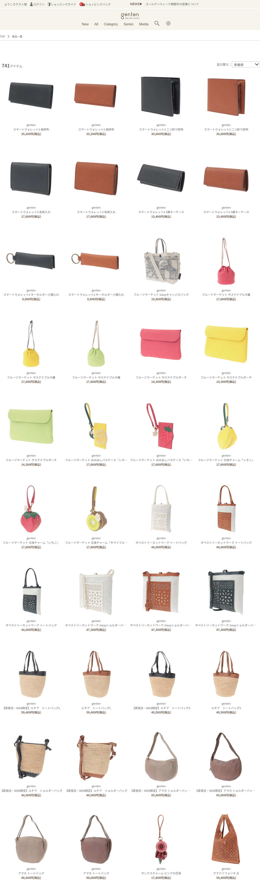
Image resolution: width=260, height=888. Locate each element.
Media (144, 24)
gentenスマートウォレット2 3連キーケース (161, 209)
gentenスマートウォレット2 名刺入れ (31, 209)
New (85, 24)
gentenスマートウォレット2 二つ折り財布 (161, 127)
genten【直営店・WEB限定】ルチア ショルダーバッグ (31, 788)
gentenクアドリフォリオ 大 (226, 871)
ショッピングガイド (62, 4)
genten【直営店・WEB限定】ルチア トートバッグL (31, 705)
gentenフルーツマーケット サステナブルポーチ (161, 375)
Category (111, 24)
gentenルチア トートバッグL (96, 705)
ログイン (37, 4)
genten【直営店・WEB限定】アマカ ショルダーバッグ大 (161, 788)
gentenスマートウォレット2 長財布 (31, 127)
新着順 (238, 64)
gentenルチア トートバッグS (226, 705)
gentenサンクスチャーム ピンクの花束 (161, 871)
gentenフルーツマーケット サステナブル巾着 (226, 292)
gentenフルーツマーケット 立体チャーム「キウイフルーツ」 (99, 540)
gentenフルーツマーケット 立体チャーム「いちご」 (31, 540)
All (96, 24)
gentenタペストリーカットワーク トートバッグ (161, 540)
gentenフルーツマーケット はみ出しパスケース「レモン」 (97, 457)
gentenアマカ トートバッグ (31, 871)
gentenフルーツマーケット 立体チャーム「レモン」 (226, 457)
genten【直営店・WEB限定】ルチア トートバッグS (161, 705)
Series (128, 24)
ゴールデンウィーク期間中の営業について (172, 4)
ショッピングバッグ (95, 4)
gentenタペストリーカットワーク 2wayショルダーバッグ (97, 623)
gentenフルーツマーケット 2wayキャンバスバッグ (161, 292)
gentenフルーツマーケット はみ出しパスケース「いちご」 (162, 457)
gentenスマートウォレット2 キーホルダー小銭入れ (31, 292)
